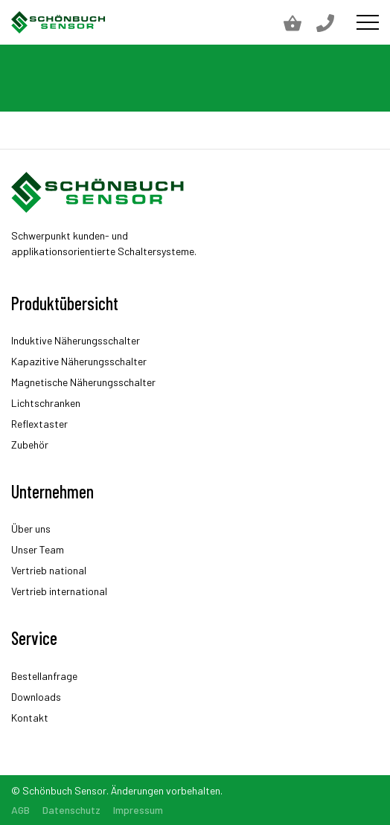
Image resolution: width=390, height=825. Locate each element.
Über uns (31, 528)
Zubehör (29, 444)
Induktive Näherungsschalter (75, 340)
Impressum (138, 809)
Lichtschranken (45, 403)
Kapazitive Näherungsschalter (79, 361)
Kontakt (29, 717)
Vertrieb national (48, 570)
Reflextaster (39, 423)
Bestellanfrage (44, 676)
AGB (20, 809)
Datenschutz (71, 809)
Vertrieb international (59, 591)
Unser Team (37, 549)
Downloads (36, 696)
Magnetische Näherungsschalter (83, 382)
